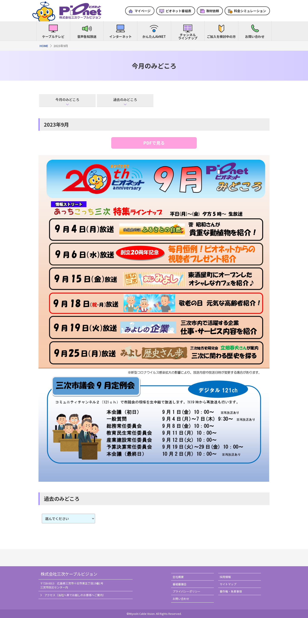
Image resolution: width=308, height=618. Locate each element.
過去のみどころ (125, 99)
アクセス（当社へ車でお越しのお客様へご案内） (74, 595)
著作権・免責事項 (231, 591)
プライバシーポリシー (186, 591)
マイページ (143, 11)
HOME (44, 46)
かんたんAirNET (154, 36)
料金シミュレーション (250, 11)
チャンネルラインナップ (187, 36)
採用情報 (225, 577)
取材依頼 (212, 11)
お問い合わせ (254, 36)
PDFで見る (154, 143)
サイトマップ (228, 584)
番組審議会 (180, 584)
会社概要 (178, 577)
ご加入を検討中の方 (221, 36)
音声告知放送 (86, 36)
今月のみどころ (67, 99)
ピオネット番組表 (178, 11)
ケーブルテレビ (53, 36)
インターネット (120, 36)
